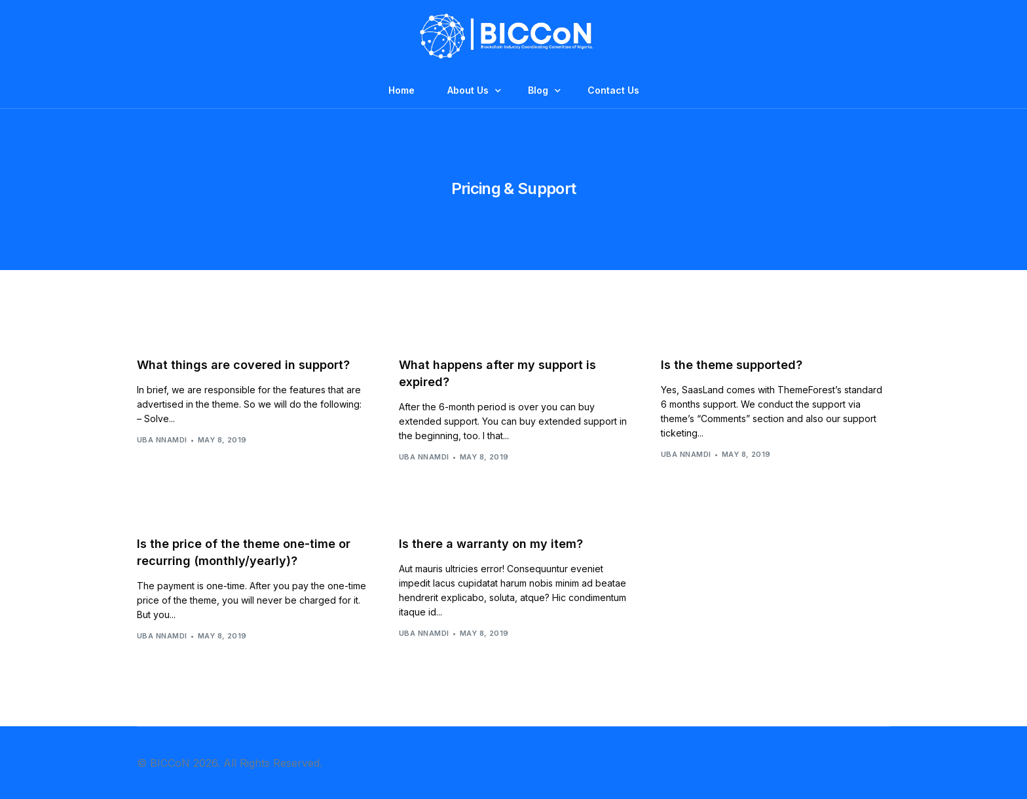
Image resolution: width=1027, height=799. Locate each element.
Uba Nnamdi (162, 439)
